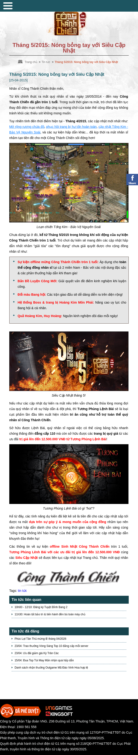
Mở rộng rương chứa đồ (26, 127)
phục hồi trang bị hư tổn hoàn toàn (71, 127)
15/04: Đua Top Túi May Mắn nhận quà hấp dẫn (44, 660)
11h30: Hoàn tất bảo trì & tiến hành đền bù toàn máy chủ (50, 614)
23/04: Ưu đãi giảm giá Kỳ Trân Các (37, 653)
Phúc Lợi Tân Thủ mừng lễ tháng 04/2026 (40, 638)
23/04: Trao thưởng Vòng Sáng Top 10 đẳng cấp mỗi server (51, 646)
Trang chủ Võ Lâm (69, 22)
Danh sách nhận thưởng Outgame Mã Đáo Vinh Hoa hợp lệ (51, 667)
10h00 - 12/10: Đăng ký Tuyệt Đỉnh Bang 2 (41, 607)
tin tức (22, 591)
